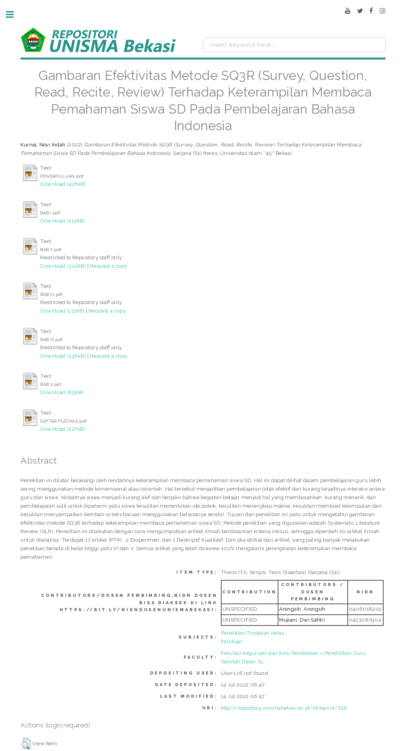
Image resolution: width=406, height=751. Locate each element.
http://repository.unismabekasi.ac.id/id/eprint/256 (284, 708)
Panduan (232, 641)
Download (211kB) (62, 311)
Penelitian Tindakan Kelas (252, 633)
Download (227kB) (62, 429)
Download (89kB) (62, 392)
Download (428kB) (63, 184)
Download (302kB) (63, 266)
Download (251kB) (62, 220)
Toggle (14, 14)
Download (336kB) (63, 356)
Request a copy (109, 266)
